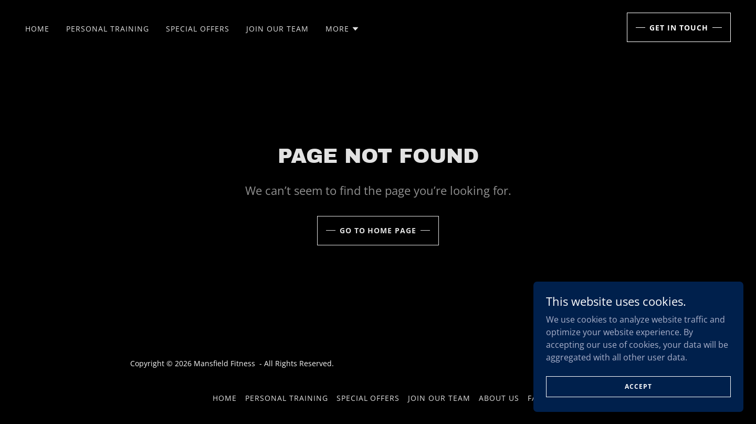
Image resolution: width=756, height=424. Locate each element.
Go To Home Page (378, 230)
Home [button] (225, 398)
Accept (638, 386)
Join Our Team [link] (277, 29)
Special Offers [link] (197, 29)
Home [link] (37, 29)
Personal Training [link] (107, 29)
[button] (343, 29)
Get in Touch (678, 28)
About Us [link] (499, 398)
